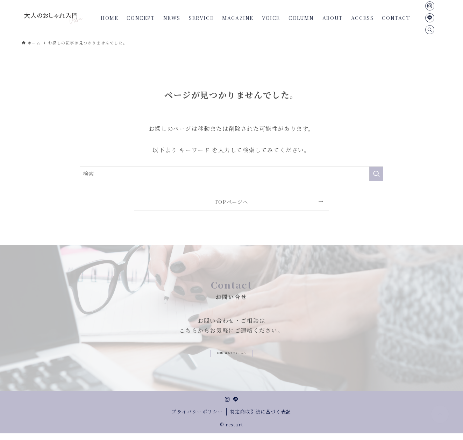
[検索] (429, 29)
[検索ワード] (231, 173)
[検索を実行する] (376, 173)
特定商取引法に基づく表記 (260, 418)
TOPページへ (231, 201)
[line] (429, 17)
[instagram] (429, 5)
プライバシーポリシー (197, 418)
